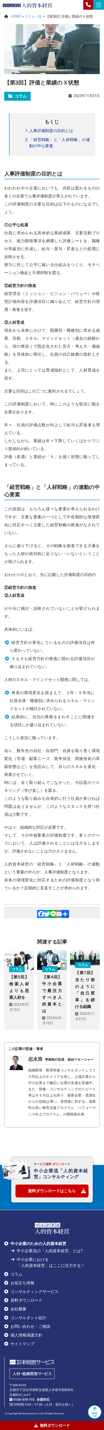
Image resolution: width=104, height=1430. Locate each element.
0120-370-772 (24, 1399)
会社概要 (18, 1309)
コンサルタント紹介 (28, 1317)
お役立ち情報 (22, 1283)
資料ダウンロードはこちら (52, 1191)
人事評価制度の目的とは (51, 130)
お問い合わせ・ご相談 (30, 1326)
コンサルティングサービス (34, 1291)
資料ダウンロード (26, 1300)
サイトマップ (22, 1343)
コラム (16, 1274)
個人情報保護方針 (26, 1335)
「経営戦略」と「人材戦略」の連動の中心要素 (59, 142)
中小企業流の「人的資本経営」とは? (50, 1250)
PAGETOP (94, 1411)
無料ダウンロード (52, 1425)
